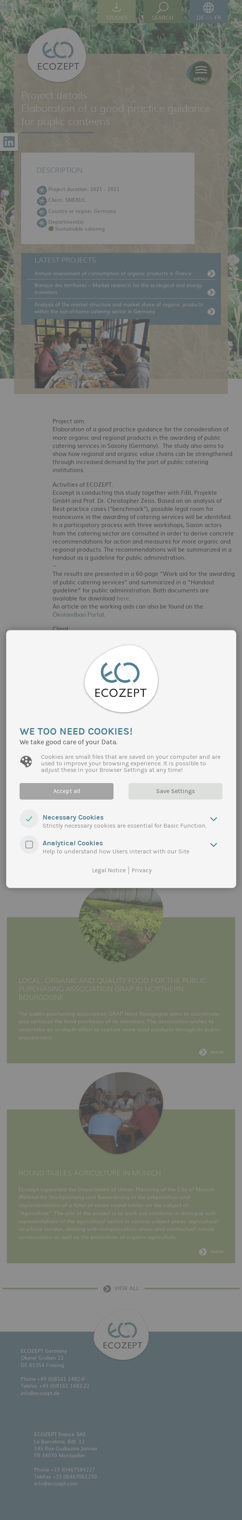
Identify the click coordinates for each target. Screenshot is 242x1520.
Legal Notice (109, 869)
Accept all (65, 791)
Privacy (142, 869)
